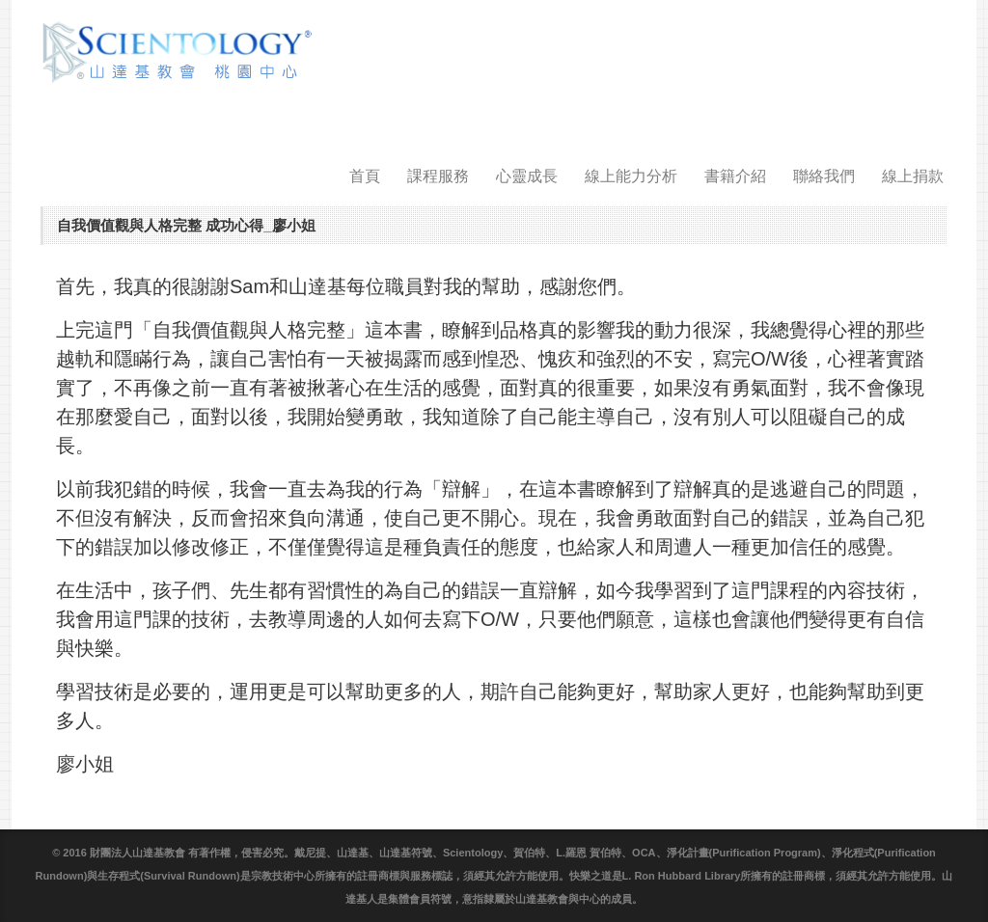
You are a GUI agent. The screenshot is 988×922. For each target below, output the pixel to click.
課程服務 (438, 176)
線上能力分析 (631, 176)
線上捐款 (913, 176)
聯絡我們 (824, 176)
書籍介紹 (735, 176)
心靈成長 (527, 176)
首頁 (364, 176)
